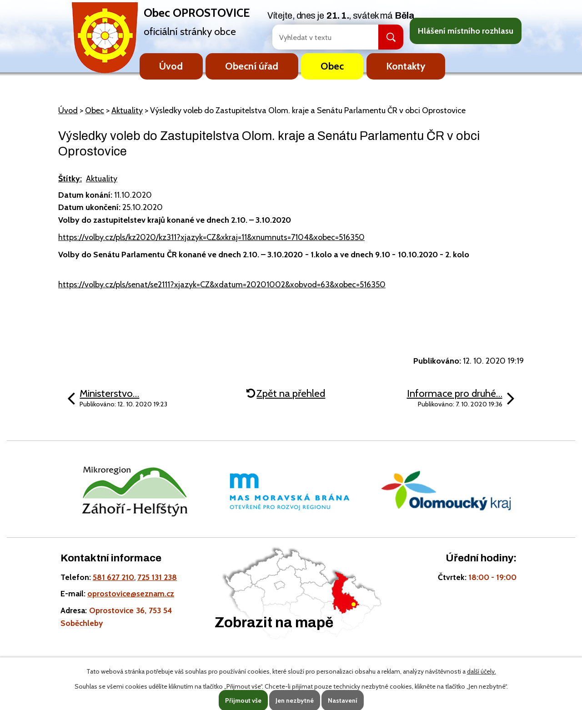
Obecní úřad (251, 66)
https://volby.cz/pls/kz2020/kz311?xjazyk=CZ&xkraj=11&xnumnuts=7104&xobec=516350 (211, 237)
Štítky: (70, 179)
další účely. (481, 671)
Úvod (171, 66)
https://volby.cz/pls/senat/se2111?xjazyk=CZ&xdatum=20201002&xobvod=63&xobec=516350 (222, 285)
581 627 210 (113, 577)
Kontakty (406, 66)
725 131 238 (157, 577)
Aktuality (127, 110)
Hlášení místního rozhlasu (465, 31)
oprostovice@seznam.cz (130, 593)
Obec (332, 66)
